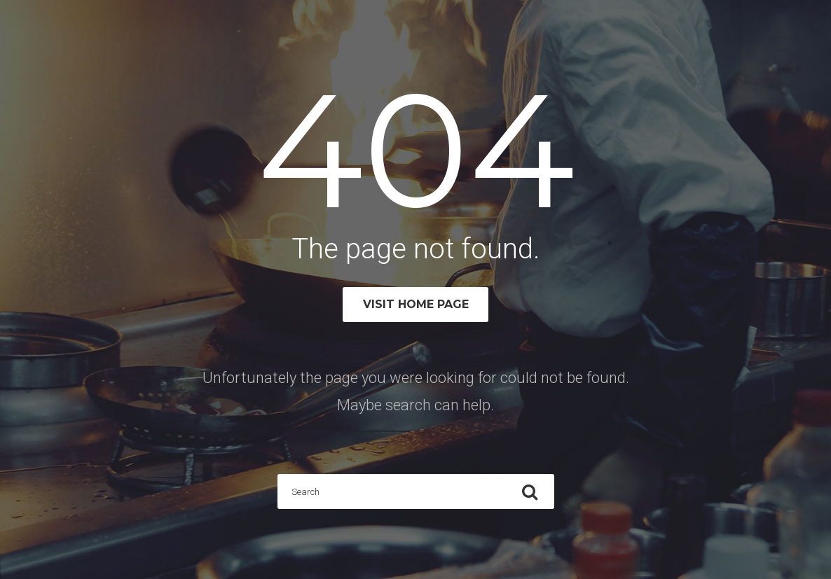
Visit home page (416, 304)
